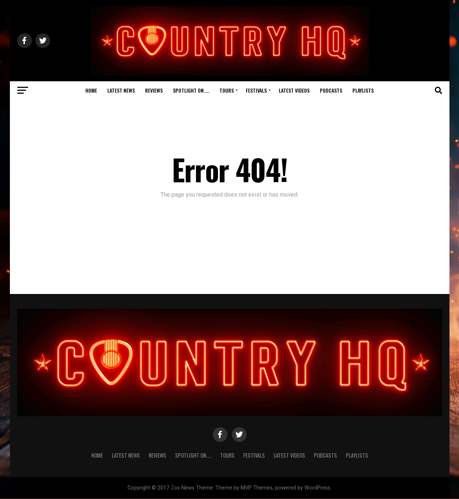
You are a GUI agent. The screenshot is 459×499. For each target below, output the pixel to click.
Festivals (256, 90)
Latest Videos (294, 90)
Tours (226, 90)
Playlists (363, 90)
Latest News (121, 90)
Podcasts (331, 90)
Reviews (154, 90)
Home (91, 90)
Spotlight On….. (191, 90)
